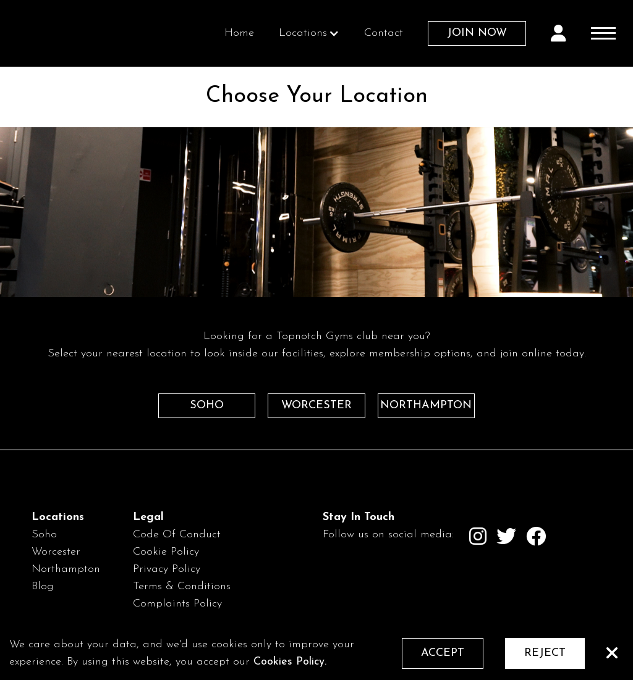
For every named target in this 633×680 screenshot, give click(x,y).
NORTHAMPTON (426, 405)
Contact (383, 33)
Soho (44, 534)
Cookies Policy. (289, 662)
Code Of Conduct (177, 534)
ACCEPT (442, 653)
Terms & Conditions (182, 586)
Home (239, 33)
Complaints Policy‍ (177, 604)
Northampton (66, 569)
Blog (43, 586)
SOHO (207, 405)
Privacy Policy (166, 569)
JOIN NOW (477, 33)
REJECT (545, 653)
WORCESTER (316, 405)
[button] (309, 33)
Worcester (56, 552)
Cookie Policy (166, 552)
